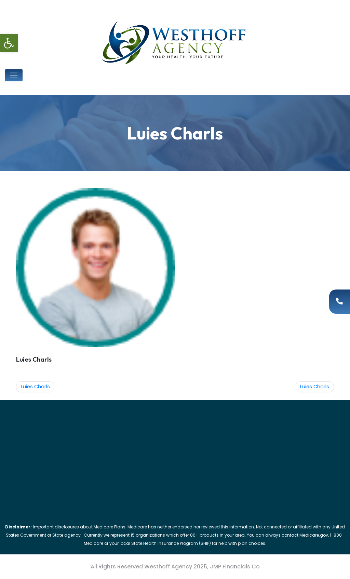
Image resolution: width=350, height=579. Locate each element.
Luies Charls (35, 386)
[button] (9, 43)
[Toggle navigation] (14, 75)
